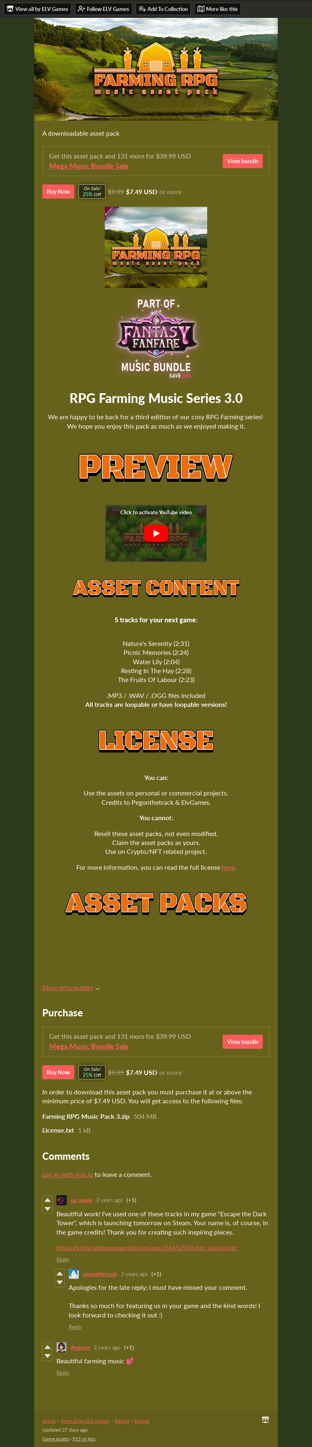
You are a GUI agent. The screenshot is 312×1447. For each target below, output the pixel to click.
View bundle (242, 161)
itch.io (49, 1421)
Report (122, 1421)
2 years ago (109, 1200)
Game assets (55, 1439)
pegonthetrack (100, 1274)
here (228, 867)
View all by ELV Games (85, 1421)
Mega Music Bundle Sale (89, 166)
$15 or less (83, 1439)
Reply (62, 1259)
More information (71, 987)
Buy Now (58, 191)
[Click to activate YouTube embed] (156, 533)
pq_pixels (81, 1200)
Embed (142, 1421)
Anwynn (80, 1347)
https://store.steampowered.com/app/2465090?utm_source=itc (146, 1247)
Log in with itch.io (67, 1174)
